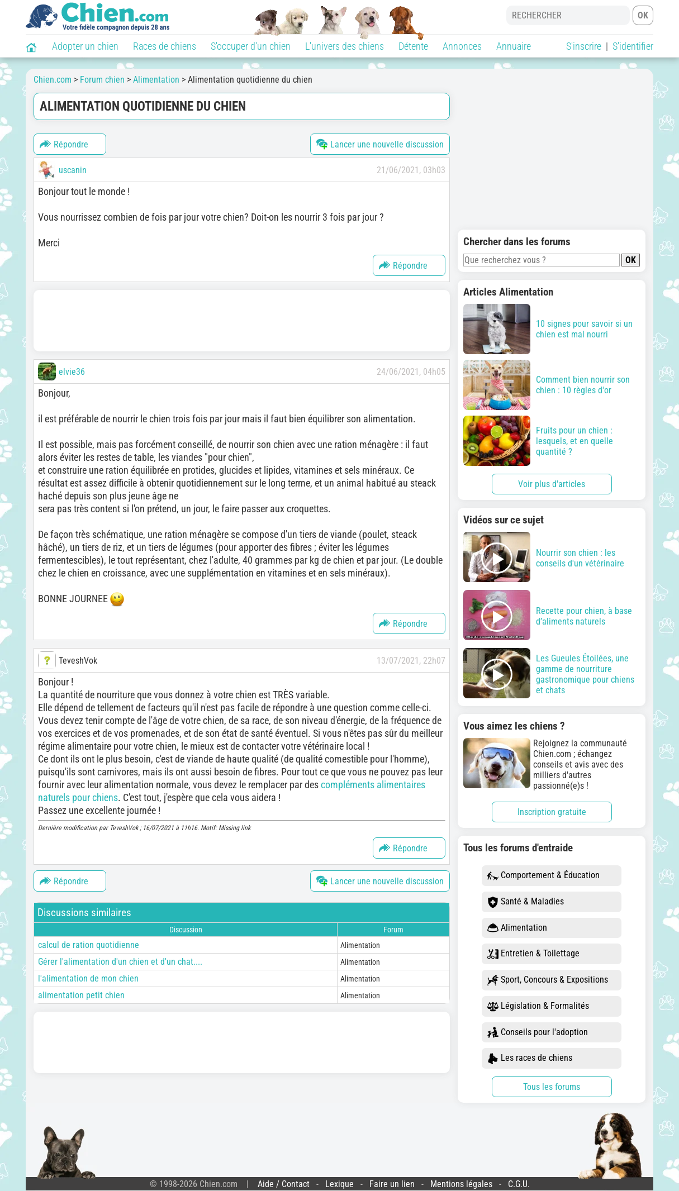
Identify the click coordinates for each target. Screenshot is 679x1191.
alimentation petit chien (81, 995)
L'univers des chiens (344, 46)
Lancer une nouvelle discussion (380, 144)
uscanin (73, 170)
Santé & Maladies (525, 902)
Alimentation (517, 928)
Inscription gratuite (551, 812)
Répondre (64, 144)
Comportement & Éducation (543, 876)
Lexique (339, 1184)
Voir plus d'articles (551, 484)
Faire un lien (392, 1184)
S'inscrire (583, 46)
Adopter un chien (85, 46)
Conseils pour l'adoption (537, 1032)
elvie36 (72, 371)
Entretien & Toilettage (533, 954)
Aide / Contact (284, 1184)
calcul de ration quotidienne (88, 945)
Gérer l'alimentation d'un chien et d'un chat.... (120, 961)
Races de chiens (164, 46)
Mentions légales (461, 1184)
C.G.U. (519, 1184)
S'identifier (632, 46)
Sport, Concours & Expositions (547, 980)
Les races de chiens (529, 1058)
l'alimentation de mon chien (88, 978)
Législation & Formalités (538, 1006)
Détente (413, 46)
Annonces (462, 46)
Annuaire (513, 46)
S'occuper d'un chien (251, 46)
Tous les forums (551, 1087)
